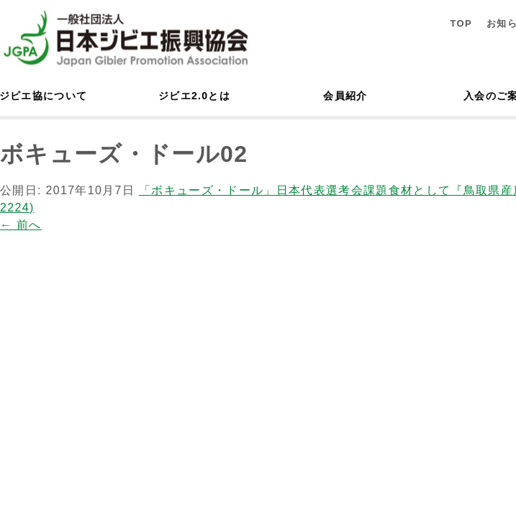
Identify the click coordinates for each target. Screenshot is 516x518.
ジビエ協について (43, 95)
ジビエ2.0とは (194, 95)
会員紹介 (345, 95)
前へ (21, 225)
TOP (461, 23)
